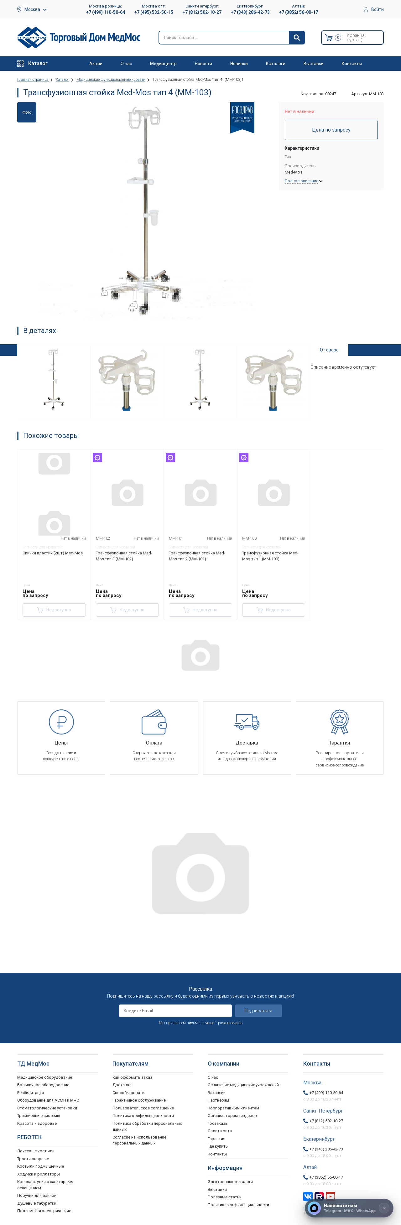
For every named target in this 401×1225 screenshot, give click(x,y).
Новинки (239, 63)
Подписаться (258, 1010)
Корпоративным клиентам (233, 1108)
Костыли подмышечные (40, 1166)
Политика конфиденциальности (143, 1115)
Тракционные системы (38, 1115)
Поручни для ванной (36, 1195)
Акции (95, 63)
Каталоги (275, 63)
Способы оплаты (128, 1092)
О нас (126, 63)
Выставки (314, 63)
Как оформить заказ (132, 1077)
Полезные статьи (225, 1197)
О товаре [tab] (329, 349)
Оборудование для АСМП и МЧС (48, 1100)
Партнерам (218, 1100)
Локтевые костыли (36, 1151)
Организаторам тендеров (232, 1115)
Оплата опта (220, 1131)
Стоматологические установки (47, 1108)
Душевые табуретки (36, 1203)
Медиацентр (163, 63)
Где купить (218, 1146)
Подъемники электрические (44, 1210)
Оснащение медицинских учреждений (243, 1084)
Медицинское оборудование (44, 1077)
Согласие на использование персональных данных (139, 1140)
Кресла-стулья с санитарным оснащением (45, 1184)
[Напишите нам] (349, 1208)
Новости (203, 63)
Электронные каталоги (230, 1181)
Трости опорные (33, 1158)
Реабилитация (30, 1092)
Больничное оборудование (43, 1084)
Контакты (352, 63)
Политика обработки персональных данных (147, 1126)
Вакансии (217, 1092)
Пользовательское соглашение (143, 1108)
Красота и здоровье (37, 1123)
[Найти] (297, 37)
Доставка (122, 1084)
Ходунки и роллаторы (38, 1174)
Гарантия (216, 1138)
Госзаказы (218, 1123)
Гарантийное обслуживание (139, 1100)
